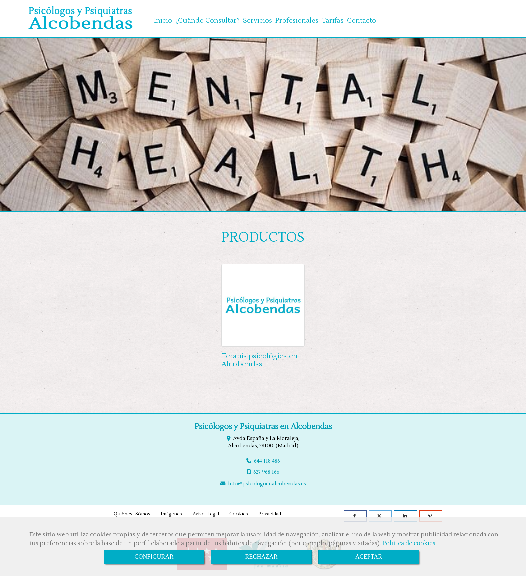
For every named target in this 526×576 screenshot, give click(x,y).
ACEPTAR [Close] (368, 556)
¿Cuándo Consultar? (207, 18)
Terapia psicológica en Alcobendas (259, 358)
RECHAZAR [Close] (261, 556)
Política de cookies (408, 543)
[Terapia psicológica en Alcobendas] (263, 304)
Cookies (238, 512)
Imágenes (171, 512)
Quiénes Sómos (132, 512)
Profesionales (296, 18)
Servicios (257, 18)
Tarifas (333, 18)
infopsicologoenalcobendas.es (267, 482)
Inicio (163, 18)
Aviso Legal (206, 512)
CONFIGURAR (153, 556)
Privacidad (269, 512)
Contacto (361, 18)
